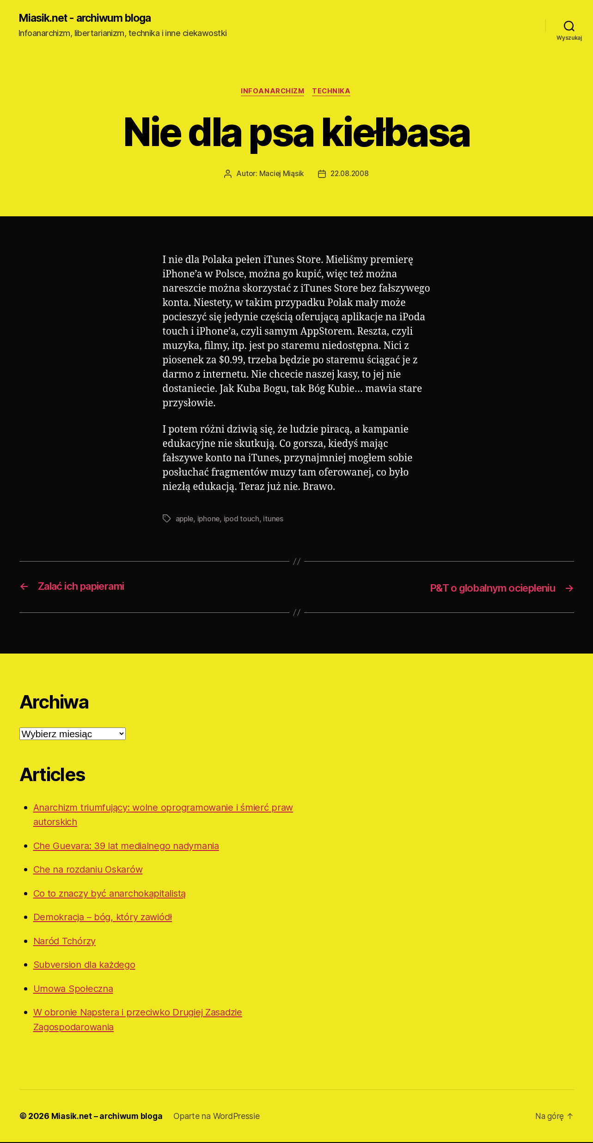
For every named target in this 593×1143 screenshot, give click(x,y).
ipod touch (244, 519)
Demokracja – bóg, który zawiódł (106, 917)
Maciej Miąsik (280, 174)
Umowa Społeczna (75, 989)
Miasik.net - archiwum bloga (88, 18)
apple (185, 519)
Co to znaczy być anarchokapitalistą (114, 893)
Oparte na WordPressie (218, 1117)
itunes (276, 519)
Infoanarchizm (272, 92)
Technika (332, 92)
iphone (210, 519)
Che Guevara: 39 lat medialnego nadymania (131, 846)
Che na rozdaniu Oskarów (91, 870)
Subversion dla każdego (87, 965)
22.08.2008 (350, 174)
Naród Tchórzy (66, 941)
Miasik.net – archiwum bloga (107, 1117)
